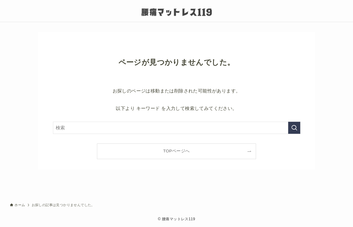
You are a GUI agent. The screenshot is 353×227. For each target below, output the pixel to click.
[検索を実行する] (294, 128)
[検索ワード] (176, 128)
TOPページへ (176, 151)
